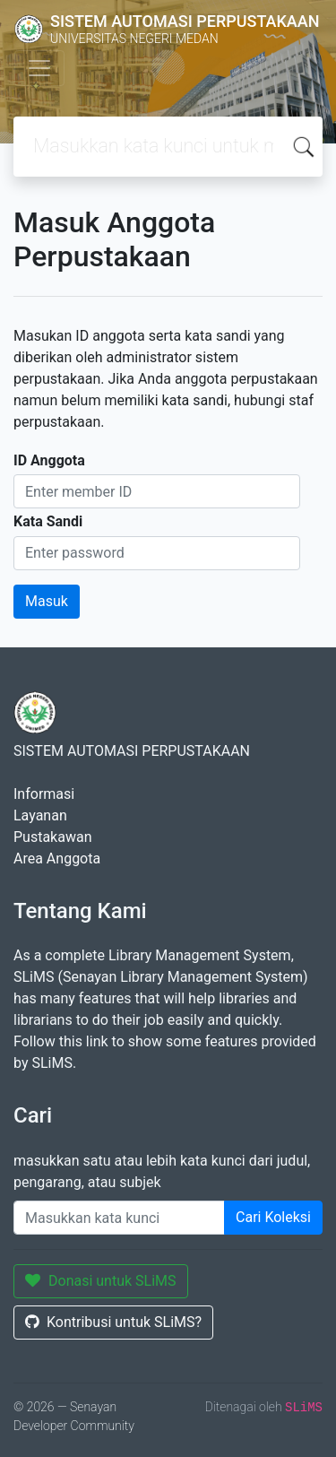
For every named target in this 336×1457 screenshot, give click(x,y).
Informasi (43, 793)
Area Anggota (56, 858)
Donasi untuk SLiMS (101, 1280)
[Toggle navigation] (39, 68)
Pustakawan (52, 837)
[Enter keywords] (119, 1218)
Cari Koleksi (273, 1217)
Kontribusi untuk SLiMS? (113, 1322)
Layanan (40, 815)
